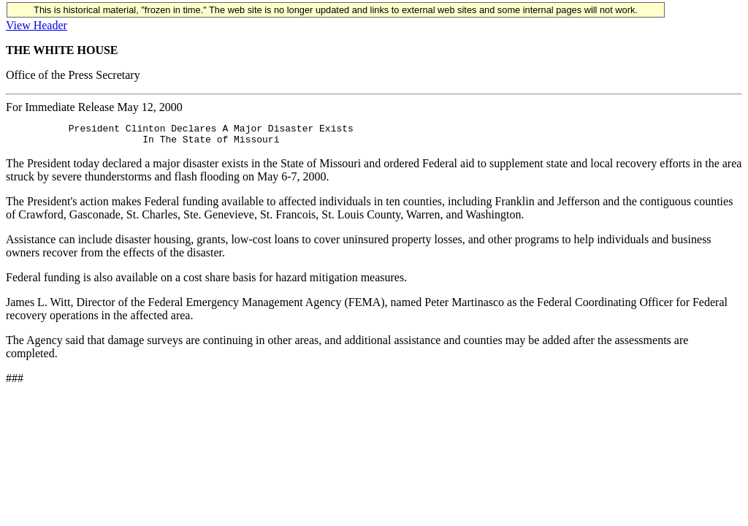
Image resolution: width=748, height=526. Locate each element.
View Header (36, 25)
